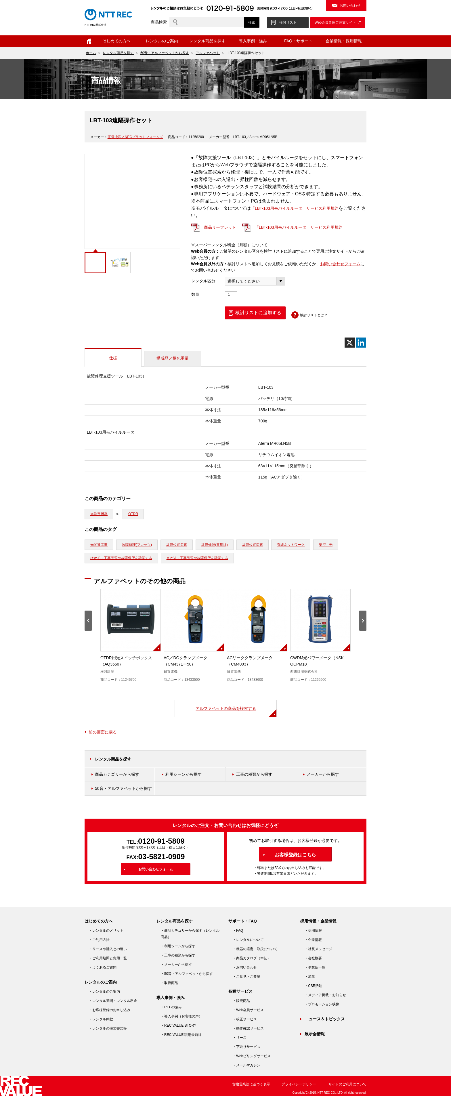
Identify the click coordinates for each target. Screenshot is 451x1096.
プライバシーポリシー (299, 1084)
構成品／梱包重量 (172, 358)
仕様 (113, 358)
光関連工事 (99, 545)
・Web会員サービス (248, 1010)
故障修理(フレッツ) (137, 545)
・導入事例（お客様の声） (181, 1016)
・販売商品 (241, 1001)
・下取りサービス (246, 1047)
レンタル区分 (203, 281)
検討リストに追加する (258, 312)
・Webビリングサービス (252, 1056)
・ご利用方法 (99, 940)
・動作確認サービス (248, 1028)
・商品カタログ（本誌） (252, 958)
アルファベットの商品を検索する (226, 708)
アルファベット (208, 53)
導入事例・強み (253, 41)
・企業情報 (313, 940)
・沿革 (310, 977)
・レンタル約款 (101, 1019)
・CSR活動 (313, 986)
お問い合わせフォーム (340, 264)
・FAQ (238, 931)
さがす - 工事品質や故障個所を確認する (197, 558)
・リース (239, 1038)
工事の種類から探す (254, 774)
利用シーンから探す (183, 774)
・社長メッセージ (318, 949)
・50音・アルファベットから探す (187, 974)
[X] (350, 343)
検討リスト (288, 22)
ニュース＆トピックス (325, 1019)
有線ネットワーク (291, 545)
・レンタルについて (248, 940)
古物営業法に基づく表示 (251, 1084)
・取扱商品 (169, 983)
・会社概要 (313, 958)
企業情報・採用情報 (344, 41)
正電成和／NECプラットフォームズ (135, 137)
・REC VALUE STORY (178, 1025)
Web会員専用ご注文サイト (335, 22)
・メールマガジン (246, 1065)
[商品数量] (231, 294)
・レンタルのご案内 (104, 992)
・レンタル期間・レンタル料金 (113, 1001)
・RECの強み (171, 1007)
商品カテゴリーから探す (117, 774)
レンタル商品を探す (207, 41)
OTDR (133, 514)
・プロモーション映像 (322, 1004)
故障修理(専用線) (214, 545)
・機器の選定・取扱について (255, 949)
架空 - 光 (325, 545)
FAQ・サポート (298, 41)
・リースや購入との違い (108, 949)
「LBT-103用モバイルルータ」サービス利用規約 (295, 208)
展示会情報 (315, 1034)
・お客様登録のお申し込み (109, 1010)
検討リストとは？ (314, 315)
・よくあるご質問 (102, 967)
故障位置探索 (176, 545)
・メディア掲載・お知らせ (325, 995)
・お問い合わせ (245, 967)
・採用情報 (313, 931)
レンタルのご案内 (162, 41)
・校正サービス (245, 1019)
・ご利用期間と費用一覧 (108, 958)
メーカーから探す (323, 774)
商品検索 (159, 22)
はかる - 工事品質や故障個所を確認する (121, 558)
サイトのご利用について (347, 1084)
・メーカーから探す (176, 964)
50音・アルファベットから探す (164, 53)
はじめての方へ (116, 41)
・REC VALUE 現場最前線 (181, 1035)
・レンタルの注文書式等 (108, 1028)
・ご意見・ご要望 (246, 977)
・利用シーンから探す (178, 946)
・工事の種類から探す (178, 955)
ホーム (89, 41)
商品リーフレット (220, 227)
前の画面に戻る (103, 732)
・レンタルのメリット (106, 931)
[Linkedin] (361, 343)
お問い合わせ (350, 5)
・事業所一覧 (315, 967)
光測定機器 (99, 514)
